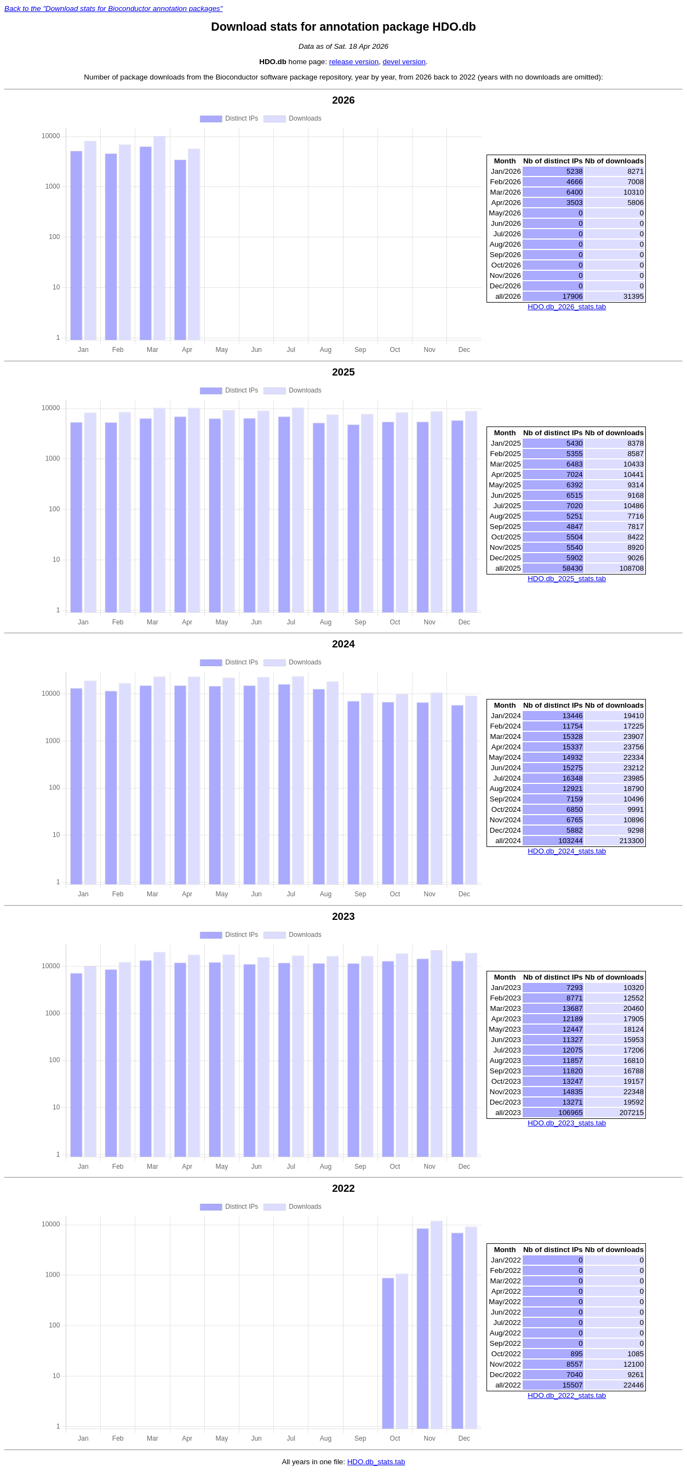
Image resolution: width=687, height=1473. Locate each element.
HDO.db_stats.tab (376, 1462)
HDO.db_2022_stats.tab (567, 1395)
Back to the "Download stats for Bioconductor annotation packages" (113, 8)
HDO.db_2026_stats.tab (567, 307)
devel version (404, 62)
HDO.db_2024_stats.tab (567, 851)
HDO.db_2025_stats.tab (567, 579)
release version (354, 62)
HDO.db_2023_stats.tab (567, 1123)
